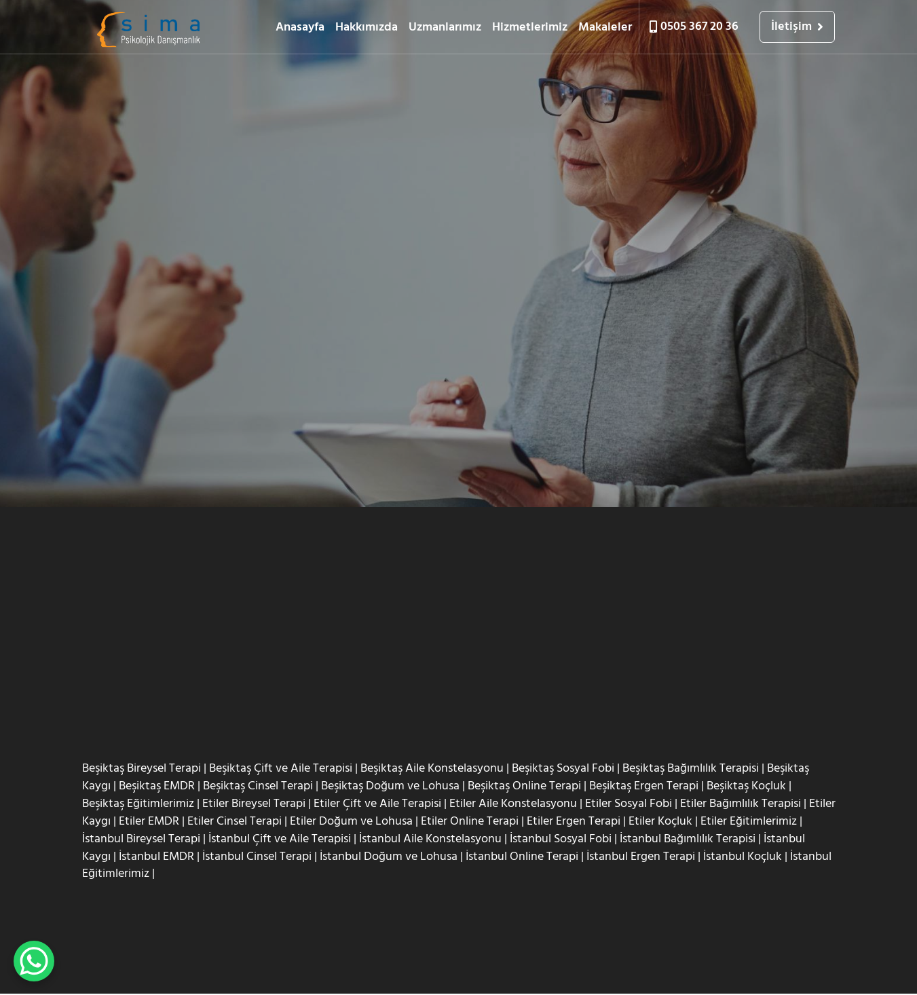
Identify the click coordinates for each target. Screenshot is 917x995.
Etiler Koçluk (660, 821)
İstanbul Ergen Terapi (640, 857)
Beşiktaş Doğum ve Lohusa (390, 786)
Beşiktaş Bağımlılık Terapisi (690, 768)
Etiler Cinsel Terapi (234, 821)
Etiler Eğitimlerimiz (748, 821)
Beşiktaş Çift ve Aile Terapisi (280, 768)
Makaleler (605, 27)
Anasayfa (300, 27)
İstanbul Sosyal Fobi (561, 839)
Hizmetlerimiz (529, 27)
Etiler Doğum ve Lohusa (351, 821)
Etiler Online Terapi (470, 821)
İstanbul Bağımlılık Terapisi (687, 839)
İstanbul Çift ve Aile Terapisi (279, 839)
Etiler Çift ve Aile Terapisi (377, 804)
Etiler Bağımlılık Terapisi (740, 804)
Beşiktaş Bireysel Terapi (141, 768)
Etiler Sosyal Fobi (628, 804)
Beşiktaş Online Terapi (524, 786)
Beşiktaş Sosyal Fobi (563, 768)
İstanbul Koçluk (742, 857)
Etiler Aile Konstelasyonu (513, 804)
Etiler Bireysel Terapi (253, 804)
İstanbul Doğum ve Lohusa (388, 857)
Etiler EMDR (149, 821)
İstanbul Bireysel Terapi (141, 839)
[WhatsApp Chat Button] (34, 961)
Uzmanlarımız (445, 27)
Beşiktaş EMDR (157, 786)
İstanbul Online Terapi (522, 857)
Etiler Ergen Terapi (573, 821)
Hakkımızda (366, 27)
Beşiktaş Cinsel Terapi (258, 786)
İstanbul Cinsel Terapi (257, 857)
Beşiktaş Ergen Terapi (643, 786)
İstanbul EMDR (156, 857)
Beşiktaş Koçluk (746, 786)
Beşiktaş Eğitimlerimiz (138, 804)
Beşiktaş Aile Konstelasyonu (432, 768)
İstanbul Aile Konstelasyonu (430, 839)
